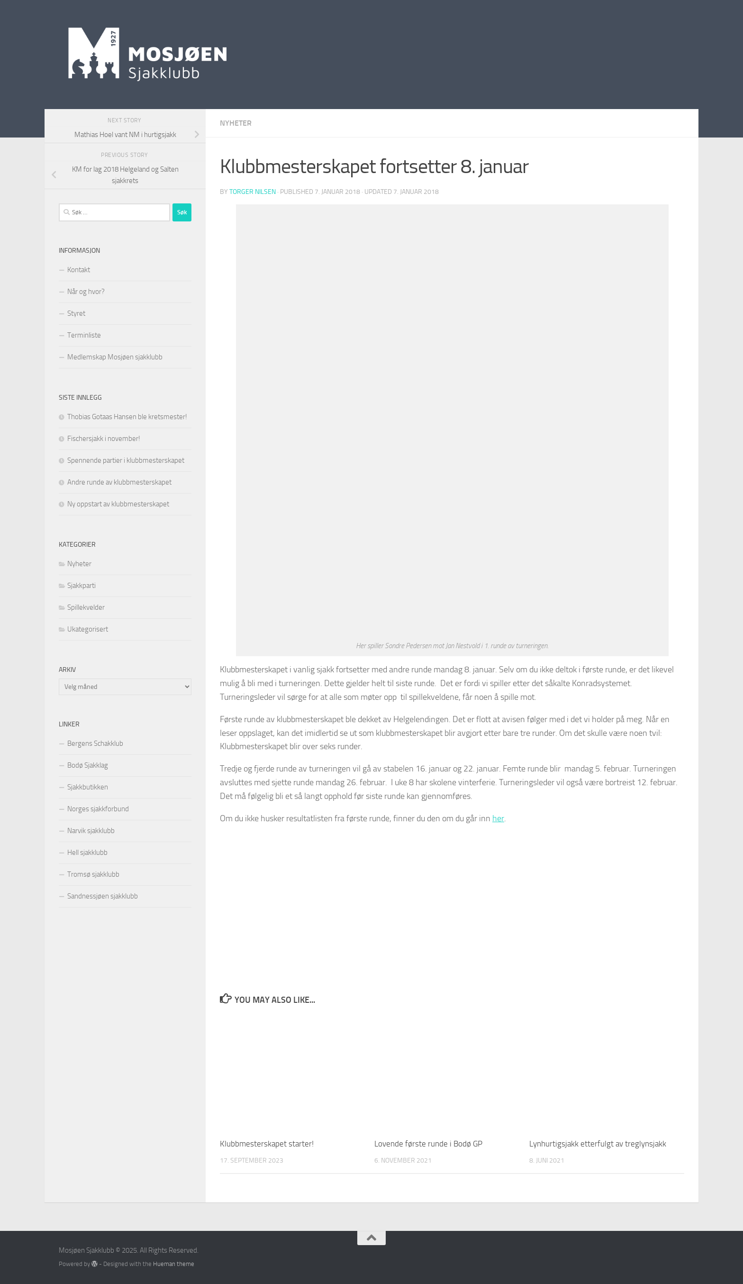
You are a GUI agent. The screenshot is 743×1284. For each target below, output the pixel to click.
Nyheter (236, 123)
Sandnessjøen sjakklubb (102, 896)
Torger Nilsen (252, 192)
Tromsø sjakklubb (93, 874)
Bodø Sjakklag (87, 765)
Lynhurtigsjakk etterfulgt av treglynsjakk (597, 1143)
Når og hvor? (86, 291)
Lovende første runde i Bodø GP (428, 1143)
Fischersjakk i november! (103, 438)
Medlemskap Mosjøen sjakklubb (115, 357)
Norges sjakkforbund (98, 809)
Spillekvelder (86, 607)
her (498, 818)
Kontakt (78, 270)
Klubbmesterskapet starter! (267, 1143)
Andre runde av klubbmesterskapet (119, 482)
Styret (76, 313)
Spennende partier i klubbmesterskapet (125, 460)
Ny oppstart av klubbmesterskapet (118, 504)
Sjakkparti (81, 585)
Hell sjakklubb (87, 852)
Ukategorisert (87, 629)
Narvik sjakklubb (91, 830)
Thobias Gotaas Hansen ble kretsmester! (127, 417)
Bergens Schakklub (95, 743)
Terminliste (84, 335)
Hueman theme (173, 1263)
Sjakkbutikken (87, 787)
